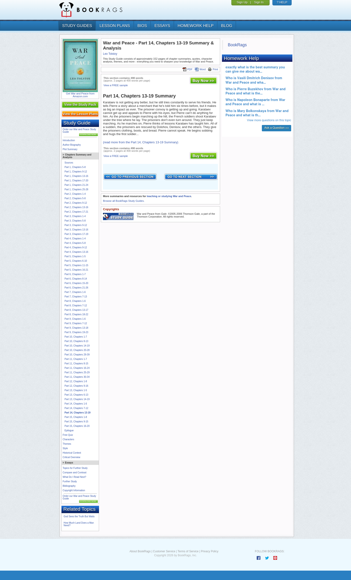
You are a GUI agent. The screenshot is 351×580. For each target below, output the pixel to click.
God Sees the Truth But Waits (79, 516)
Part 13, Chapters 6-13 (76, 394)
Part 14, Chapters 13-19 (78, 412)
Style (65, 448)
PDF (187, 69)
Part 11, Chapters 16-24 (77, 368)
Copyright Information (74, 490)
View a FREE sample (115, 85)
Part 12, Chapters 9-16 (76, 386)
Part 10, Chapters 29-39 (77, 354)
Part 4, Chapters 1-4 (75, 238)
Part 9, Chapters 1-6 (75, 319)
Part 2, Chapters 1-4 (75, 194)
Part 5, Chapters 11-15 (76, 265)
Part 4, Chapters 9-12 (76, 247)
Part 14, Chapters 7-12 (76, 408)
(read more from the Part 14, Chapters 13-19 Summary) (140, 142)
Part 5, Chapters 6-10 (76, 261)
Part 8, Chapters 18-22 (76, 314)
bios (142, 25)
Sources (69, 162)
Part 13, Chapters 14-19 (77, 399)
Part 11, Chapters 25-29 (77, 372)
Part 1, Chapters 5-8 (75, 167)
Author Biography (72, 145)
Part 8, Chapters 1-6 (75, 301)
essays (162, 25)
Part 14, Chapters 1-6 (76, 403)
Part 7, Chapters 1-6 (75, 292)
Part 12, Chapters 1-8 (76, 381)
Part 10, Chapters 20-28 (77, 350)
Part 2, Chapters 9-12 (76, 203)
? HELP (282, 2)
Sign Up (242, 2)
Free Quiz (68, 435)
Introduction (69, 140)
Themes (67, 444)
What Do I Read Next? (74, 477)
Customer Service (164, 551)
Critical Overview (71, 457)
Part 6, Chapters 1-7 (75, 274)
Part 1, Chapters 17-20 (76, 180)
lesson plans (114, 25)
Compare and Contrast (74, 472)
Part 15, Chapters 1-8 (76, 417)
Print (213, 69)
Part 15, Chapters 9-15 (76, 421)
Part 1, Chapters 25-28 (76, 189)
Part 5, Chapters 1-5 (75, 256)
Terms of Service (188, 551)
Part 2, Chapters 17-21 (76, 211)
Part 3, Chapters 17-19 (76, 234)
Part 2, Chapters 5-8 (75, 198)
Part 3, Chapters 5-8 (75, 220)
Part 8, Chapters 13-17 (76, 310)
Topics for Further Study (75, 468)
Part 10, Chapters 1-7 (76, 336)
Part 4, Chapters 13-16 (76, 252)
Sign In (258, 2)
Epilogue (69, 430)
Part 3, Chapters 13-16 (76, 229)
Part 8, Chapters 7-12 (76, 305)
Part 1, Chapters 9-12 (76, 171)
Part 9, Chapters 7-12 (76, 323)
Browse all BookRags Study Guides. (124, 200)
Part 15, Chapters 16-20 (77, 426)
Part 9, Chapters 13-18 (76, 328)
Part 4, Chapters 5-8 (75, 243)
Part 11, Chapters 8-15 (76, 363)
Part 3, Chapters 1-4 (75, 216)
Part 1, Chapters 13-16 (76, 176)
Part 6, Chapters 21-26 (76, 287)
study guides (77, 25)
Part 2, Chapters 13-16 (76, 207)
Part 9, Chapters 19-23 (76, 332)
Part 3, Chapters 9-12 (76, 225)
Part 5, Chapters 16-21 (76, 270)
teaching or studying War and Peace (169, 196)
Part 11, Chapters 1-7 (76, 359)
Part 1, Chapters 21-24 (76, 185)
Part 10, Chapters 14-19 (77, 345)
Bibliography (69, 486)
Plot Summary (70, 149)
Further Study (70, 481)
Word (200, 69)
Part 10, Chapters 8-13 (76, 341)
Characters (68, 439)
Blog (226, 25)
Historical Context (72, 453)
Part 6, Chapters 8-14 (76, 278)
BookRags (237, 45)
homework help (196, 25)
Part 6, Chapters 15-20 (76, 283)
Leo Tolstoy (110, 53)
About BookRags (140, 551)
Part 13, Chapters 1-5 (76, 390)
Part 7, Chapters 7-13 (76, 296)
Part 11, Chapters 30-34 (77, 377)
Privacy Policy (209, 551)
